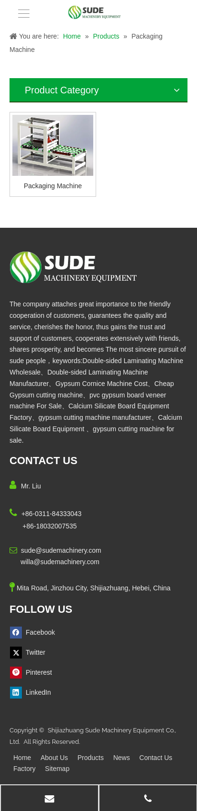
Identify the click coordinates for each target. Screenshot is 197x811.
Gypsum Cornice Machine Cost (101, 383)
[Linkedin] (34, 693)
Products (91, 757)
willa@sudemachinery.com (59, 562)
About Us (54, 757)
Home (22, 757)
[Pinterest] (34, 673)
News (121, 757)
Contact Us (155, 757)
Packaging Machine (53, 186)
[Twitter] (34, 653)
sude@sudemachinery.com (61, 550)
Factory (24, 768)
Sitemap (57, 768)
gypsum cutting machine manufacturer (95, 417)
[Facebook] (34, 633)
